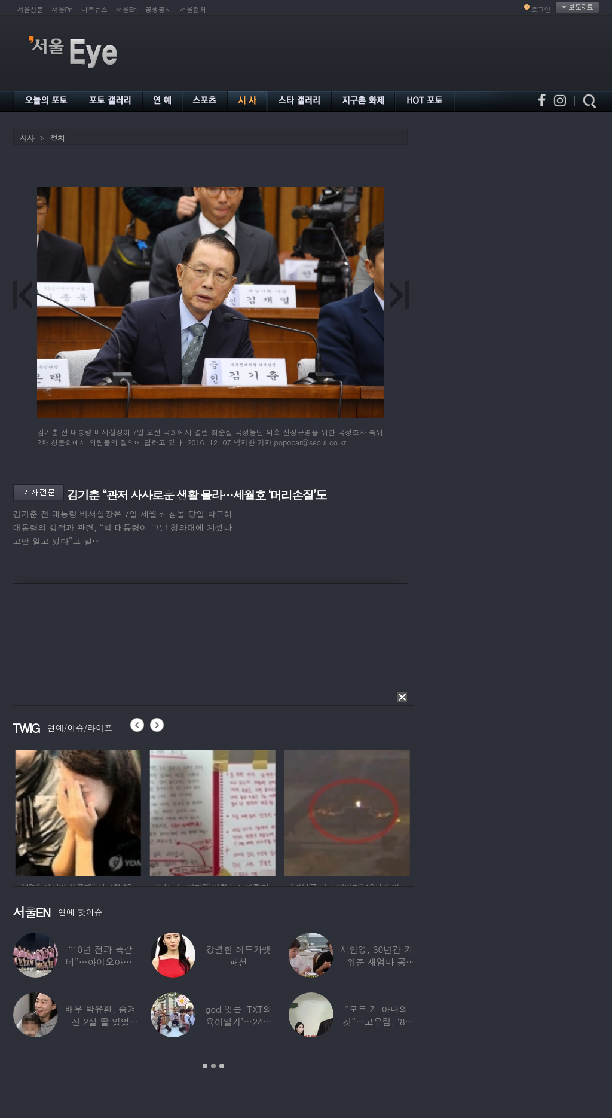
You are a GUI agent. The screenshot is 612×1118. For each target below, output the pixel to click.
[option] (98, 811)
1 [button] (205, 1066)
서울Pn (62, 9)
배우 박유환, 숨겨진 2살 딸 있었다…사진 (100, 1021)
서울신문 (30, 9)
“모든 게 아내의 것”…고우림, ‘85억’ (376, 1021)
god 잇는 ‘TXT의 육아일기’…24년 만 (238, 1021)
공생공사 (158, 9)
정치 (57, 137)
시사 (27, 137)
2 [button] (213, 1066)
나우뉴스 (94, 9)
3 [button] (221, 1066)
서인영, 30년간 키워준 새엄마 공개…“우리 (376, 961)
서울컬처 (193, 9)
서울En (126, 9)
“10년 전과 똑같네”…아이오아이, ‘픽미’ (100, 961)
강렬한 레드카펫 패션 (238, 955)
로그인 (541, 9)
